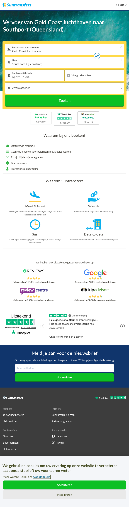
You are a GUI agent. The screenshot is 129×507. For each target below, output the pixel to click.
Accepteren (64, 484)
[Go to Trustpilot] (110, 398)
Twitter (58, 442)
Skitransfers (9, 449)
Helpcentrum (10, 421)
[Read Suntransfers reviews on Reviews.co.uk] (33, 273)
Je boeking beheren (13, 414)
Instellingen (64, 494)
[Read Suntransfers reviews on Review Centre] (33, 291)
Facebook (59, 436)
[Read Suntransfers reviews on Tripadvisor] (95, 291)
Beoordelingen (11, 442)
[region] (64, 481)
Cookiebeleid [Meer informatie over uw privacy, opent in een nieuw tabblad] (41, 476)
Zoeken (64, 100)
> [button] (121, 47)
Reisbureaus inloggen (63, 414)
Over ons (8, 436)
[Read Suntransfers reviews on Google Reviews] (95, 273)
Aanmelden (64, 377)
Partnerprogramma (62, 421)
